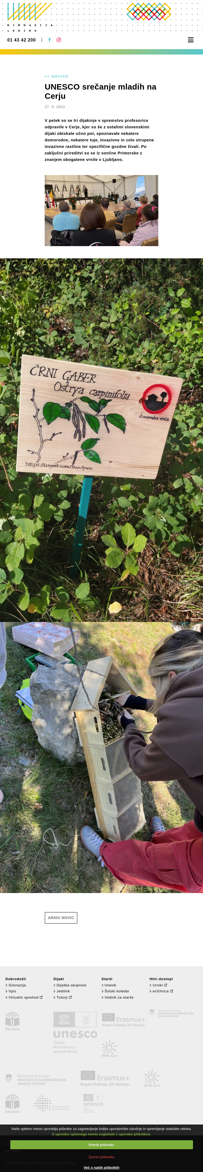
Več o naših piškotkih (101, 1167)
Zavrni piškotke (101, 1157)
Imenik (109, 985)
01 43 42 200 (21, 40)
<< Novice (56, 76)
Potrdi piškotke (101, 1145)
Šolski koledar (115, 991)
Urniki (156, 985)
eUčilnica (159, 991)
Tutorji (60, 997)
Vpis (10, 991)
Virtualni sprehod (21, 997)
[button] (191, 40)
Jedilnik (61, 991)
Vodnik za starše (118, 997)
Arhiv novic (61, 918)
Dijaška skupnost (69, 985)
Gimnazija (15, 985)
